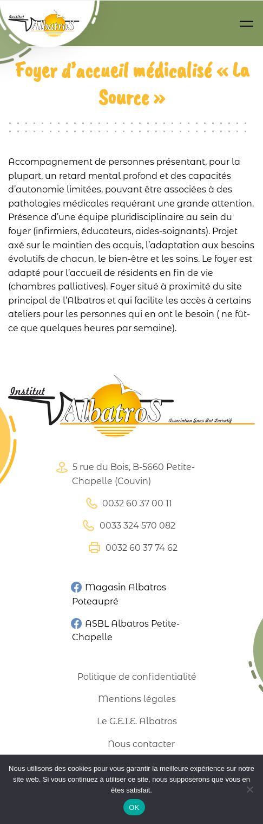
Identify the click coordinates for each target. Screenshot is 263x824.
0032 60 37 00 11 (127, 503)
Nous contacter (141, 744)
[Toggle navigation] (246, 23)
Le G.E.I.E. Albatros (137, 721)
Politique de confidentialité (136, 677)
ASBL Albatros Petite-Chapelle (125, 629)
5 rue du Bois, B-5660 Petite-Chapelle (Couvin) (124, 474)
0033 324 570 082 (127, 525)
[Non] (249, 789)
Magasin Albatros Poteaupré (118, 594)
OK (134, 807)
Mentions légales (137, 699)
